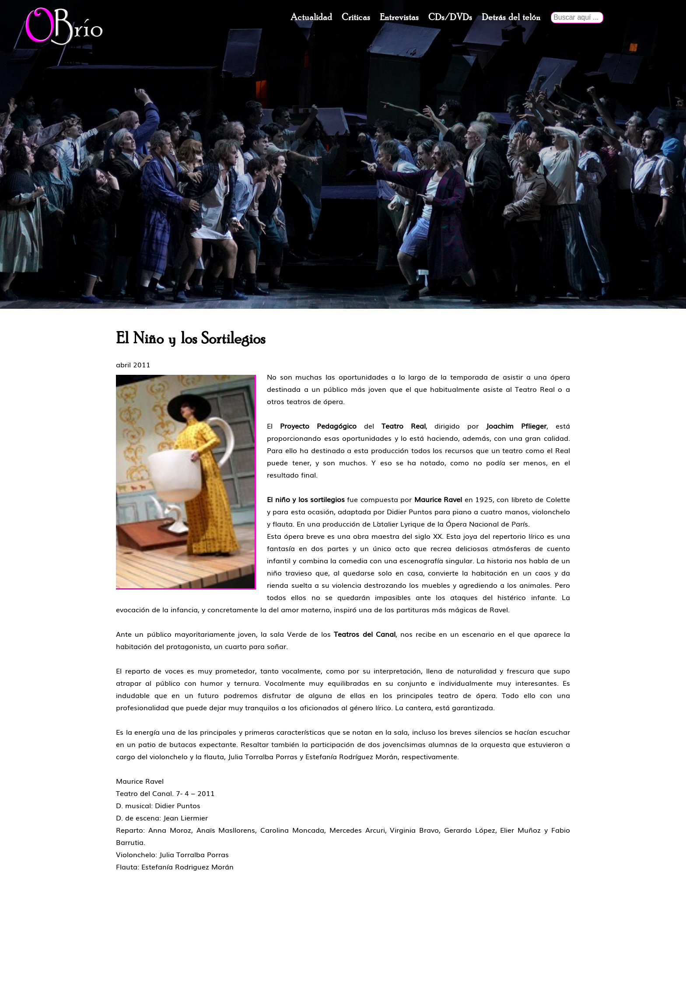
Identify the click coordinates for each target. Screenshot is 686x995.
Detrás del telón (511, 17)
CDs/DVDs (450, 17)
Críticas (356, 17)
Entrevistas (399, 17)
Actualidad (311, 17)
